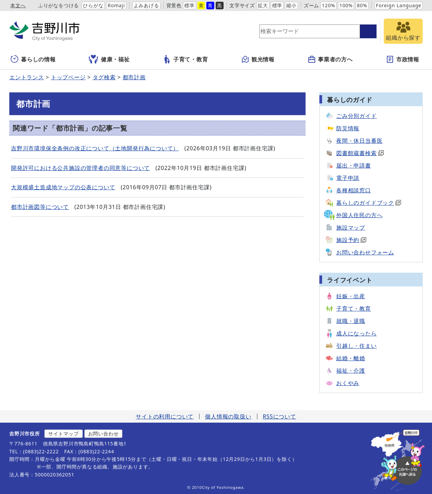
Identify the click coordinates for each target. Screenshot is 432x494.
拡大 (263, 5)
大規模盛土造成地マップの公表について (63, 187)
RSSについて (279, 416)
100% (346, 5)
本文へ (17, 5)
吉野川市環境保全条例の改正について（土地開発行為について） (95, 148)
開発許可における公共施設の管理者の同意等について (80, 168)
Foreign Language (398, 5)
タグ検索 (104, 77)
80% (362, 5)
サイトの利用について (165, 416)
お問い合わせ (103, 433)
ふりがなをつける (58, 5)
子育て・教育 (185, 59)
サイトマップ (63, 433)
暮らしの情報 (33, 59)
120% (328, 5)
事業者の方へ (330, 59)
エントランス (26, 77)
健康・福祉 (109, 59)
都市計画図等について (40, 207)
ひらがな (93, 5)
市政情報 (402, 59)
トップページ (68, 77)
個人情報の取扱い (228, 416)
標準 (189, 5)
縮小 (291, 5)
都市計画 (134, 77)
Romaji (116, 5)
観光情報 (258, 59)
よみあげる (146, 5)
